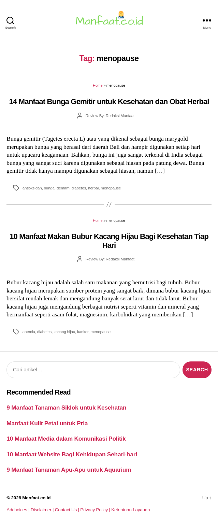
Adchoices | (18, 509)
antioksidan (32, 188)
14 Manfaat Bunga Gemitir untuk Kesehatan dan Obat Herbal (109, 101)
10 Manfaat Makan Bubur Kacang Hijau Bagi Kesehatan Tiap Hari (109, 240)
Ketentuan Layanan (130, 509)
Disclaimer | (43, 509)
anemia (29, 331)
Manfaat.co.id (36, 497)
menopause (111, 188)
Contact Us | (68, 509)
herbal (93, 188)
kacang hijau (64, 331)
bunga (49, 188)
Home (97, 85)
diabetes (79, 188)
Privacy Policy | (95, 509)
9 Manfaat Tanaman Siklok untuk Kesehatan (66, 407)
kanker (82, 331)
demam (63, 188)
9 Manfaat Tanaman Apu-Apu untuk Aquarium (68, 469)
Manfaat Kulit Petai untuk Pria (47, 423)
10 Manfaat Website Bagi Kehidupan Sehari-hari (71, 454)
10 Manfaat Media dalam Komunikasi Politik (66, 438)
